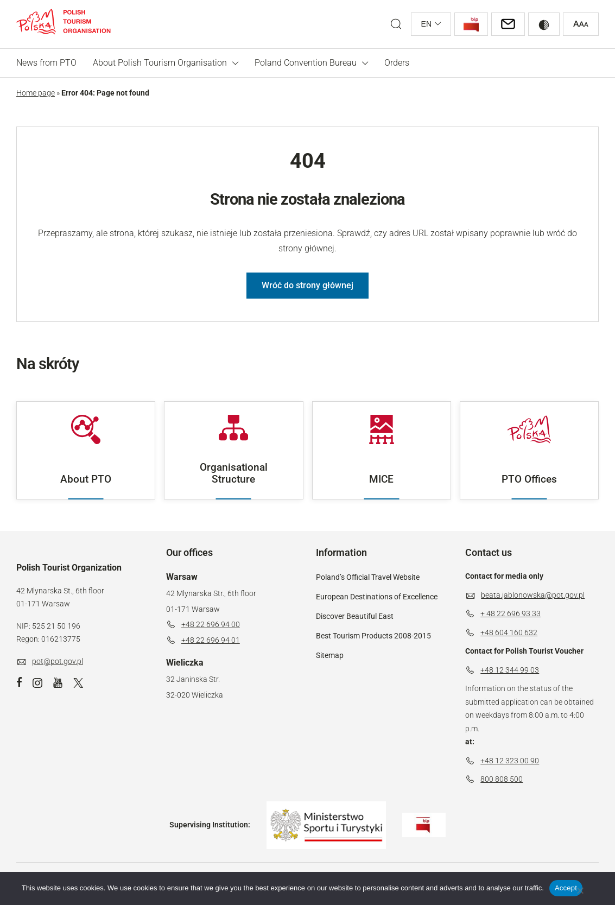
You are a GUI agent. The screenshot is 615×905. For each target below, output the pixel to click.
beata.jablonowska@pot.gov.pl (533, 595)
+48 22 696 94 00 (210, 624)
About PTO (85, 450)
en (426, 24)
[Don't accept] (579, 890)
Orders (396, 63)
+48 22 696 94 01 (210, 640)
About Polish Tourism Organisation (160, 63)
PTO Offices (529, 450)
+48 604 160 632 (508, 632)
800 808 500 (501, 779)
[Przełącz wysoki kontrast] (544, 24)
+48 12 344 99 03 (509, 670)
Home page (35, 92)
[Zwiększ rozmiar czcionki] (581, 24)
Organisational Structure (234, 450)
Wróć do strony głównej (307, 285)
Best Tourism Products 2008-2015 (373, 635)
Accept (566, 888)
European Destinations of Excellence (377, 596)
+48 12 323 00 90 (509, 760)
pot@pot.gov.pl (57, 661)
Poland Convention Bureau (306, 63)
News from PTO (46, 63)
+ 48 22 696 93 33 (510, 613)
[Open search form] (396, 24)
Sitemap (330, 655)
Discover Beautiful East (355, 616)
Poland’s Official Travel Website (368, 577)
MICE (381, 450)
